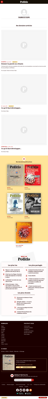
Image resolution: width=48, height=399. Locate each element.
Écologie (3, 329)
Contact (3, 384)
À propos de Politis (28, 332)
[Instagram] (27, 390)
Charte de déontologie (20, 384)
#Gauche (11, 351)
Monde (2, 335)
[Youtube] (24, 390)
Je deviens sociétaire (28, 327)
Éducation (3, 340)
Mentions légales (10, 384)
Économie (3, 339)
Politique (3, 327)
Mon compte (27, 334)
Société (2, 331)
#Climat (3, 351)
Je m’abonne (26, 329)
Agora (2, 326)
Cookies (26, 386)
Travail (2, 337)
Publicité (21, 386)
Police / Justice (4, 344)
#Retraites (16, 351)
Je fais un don (27, 326)
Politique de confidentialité (39, 384)
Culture (2, 334)
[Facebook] (17, 390)
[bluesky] (20, 390)
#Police (7, 351)
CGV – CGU (29, 384)
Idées (2, 332)
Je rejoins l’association (28, 331)
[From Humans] (30, 390)
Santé (2, 342)
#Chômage (22, 351)
